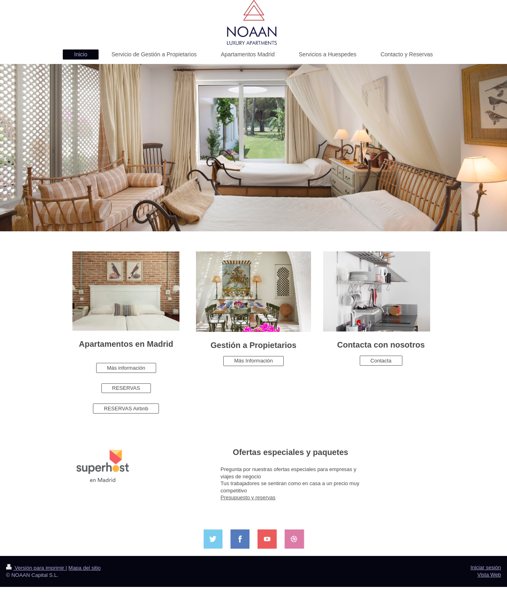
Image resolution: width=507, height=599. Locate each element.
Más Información (253, 361)
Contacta (381, 361)
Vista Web (489, 575)
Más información (126, 368)
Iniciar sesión (485, 567)
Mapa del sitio (84, 568)
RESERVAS (126, 388)
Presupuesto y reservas (248, 497)
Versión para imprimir (36, 568)
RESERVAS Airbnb (126, 409)
